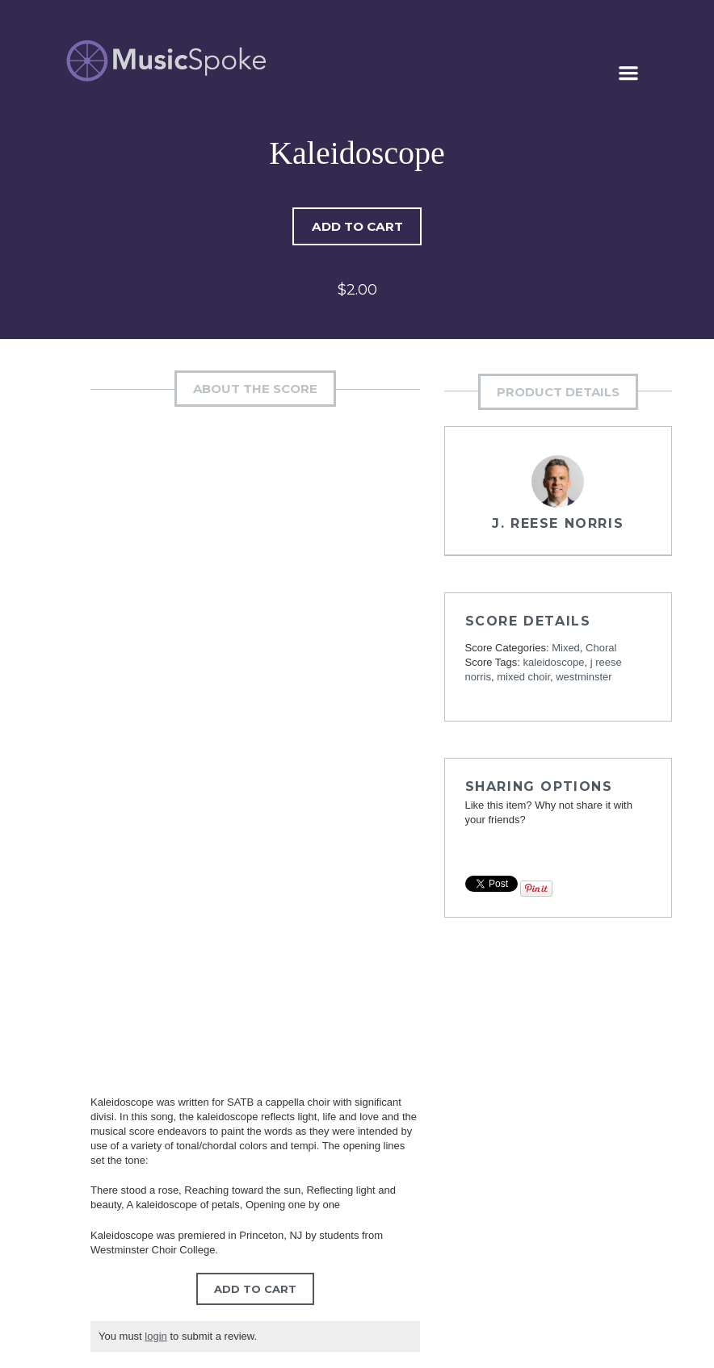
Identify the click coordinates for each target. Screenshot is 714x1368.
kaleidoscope (554, 663)
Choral (601, 648)
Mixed (566, 648)
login (155, 1337)
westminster (583, 677)
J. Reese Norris (558, 524)
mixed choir (523, 677)
